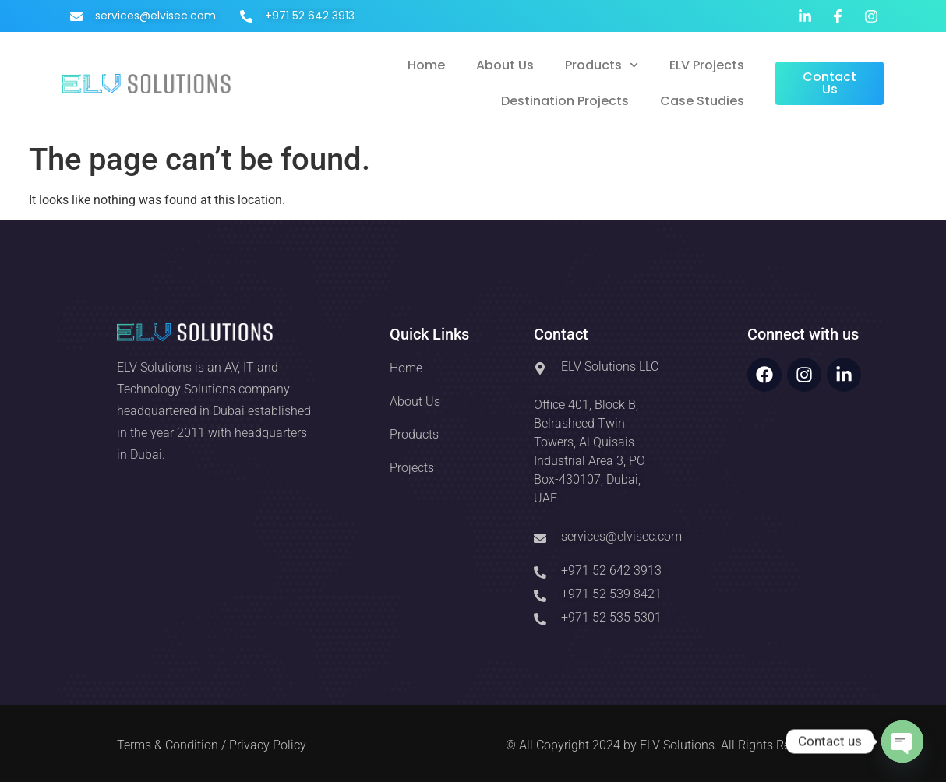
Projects (412, 467)
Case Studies (702, 101)
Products (601, 65)
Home (426, 65)
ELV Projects (706, 65)
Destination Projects (565, 101)
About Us (505, 65)
